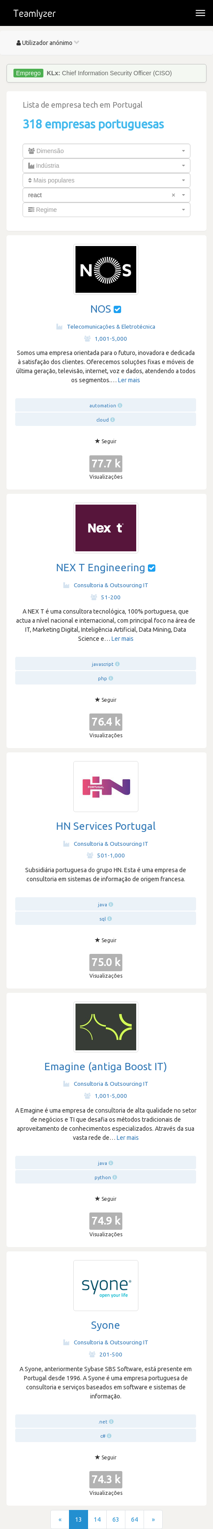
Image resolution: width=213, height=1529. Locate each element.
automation (102, 405)
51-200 (106, 597)
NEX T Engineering (100, 567)
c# (102, 1436)
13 (78, 1519)
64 (134, 1519)
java (102, 904)
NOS (100, 309)
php (102, 678)
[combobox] (106, 151)
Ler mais (129, 380)
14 (97, 1519)
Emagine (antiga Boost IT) (105, 1066)
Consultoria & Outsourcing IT (105, 585)
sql (102, 918)
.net (103, 1421)
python (103, 1177)
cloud (102, 419)
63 (115, 1519)
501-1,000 (106, 855)
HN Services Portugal (106, 826)
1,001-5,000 (105, 338)
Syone (105, 1325)
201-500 (105, 1354)
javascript (103, 664)
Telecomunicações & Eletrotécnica (105, 326)
